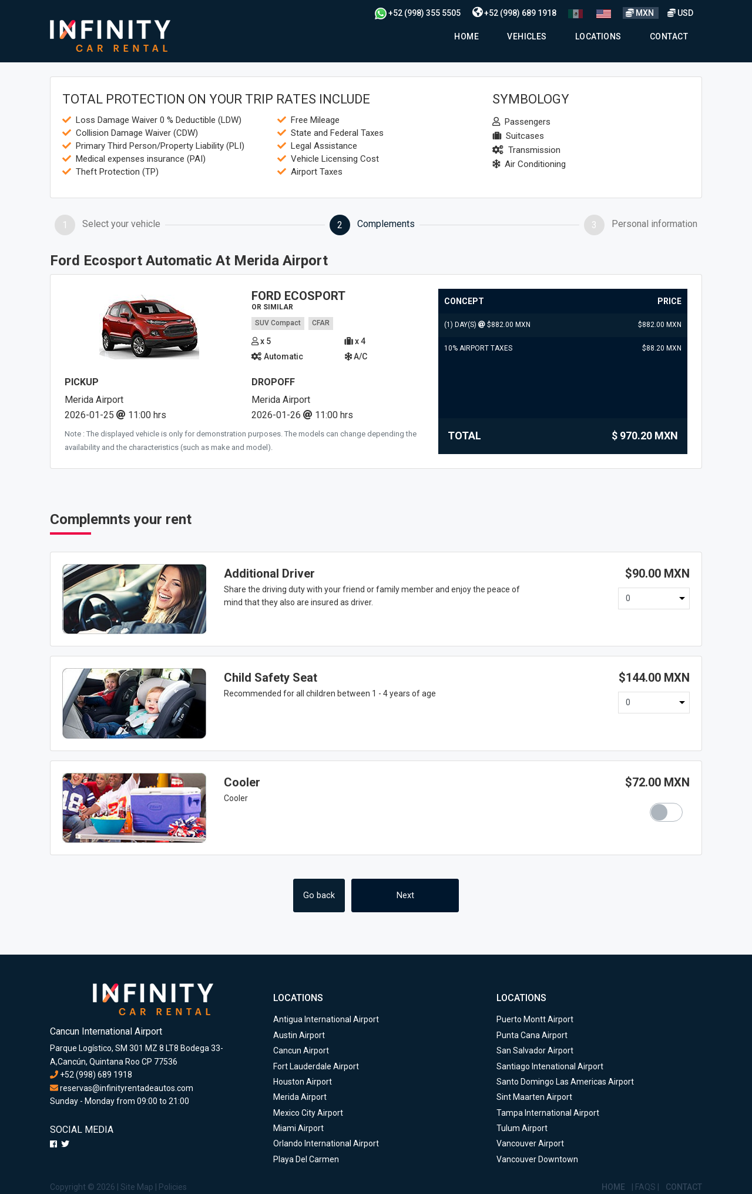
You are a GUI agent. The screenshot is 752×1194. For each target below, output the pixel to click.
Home (466, 36)
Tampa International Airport (547, 1113)
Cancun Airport (301, 1050)
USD (680, 13)
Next (405, 895)
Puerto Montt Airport (534, 1019)
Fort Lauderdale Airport (316, 1066)
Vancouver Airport (530, 1143)
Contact (669, 36)
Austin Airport (299, 1035)
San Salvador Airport (534, 1050)
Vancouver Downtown (537, 1159)
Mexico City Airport (308, 1113)
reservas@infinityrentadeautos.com (121, 1088)
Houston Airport (302, 1081)
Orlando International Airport (326, 1143)
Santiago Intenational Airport (549, 1066)
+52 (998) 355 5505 (418, 13)
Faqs (645, 1187)
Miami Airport (298, 1128)
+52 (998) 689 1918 (514, 13)
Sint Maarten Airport (534, 1097)
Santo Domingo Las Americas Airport (565, 1081)
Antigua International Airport (326, 1019)
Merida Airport (300, 1097)
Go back (319, 895)
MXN (641, 13)
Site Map (136, 1187)
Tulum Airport (522, 1128)
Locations (598, 36)
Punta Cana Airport (532, 1035)
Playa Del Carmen (306, 1159)
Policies (173, 1187)
